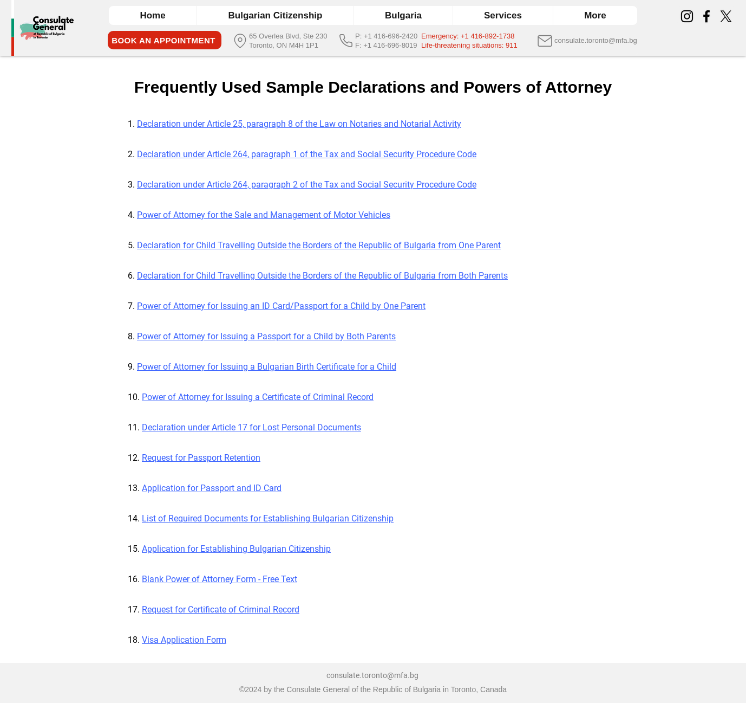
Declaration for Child (177, 245)
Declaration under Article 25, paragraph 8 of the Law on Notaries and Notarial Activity (299, 124)
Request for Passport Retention (201, 458)
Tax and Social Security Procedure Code (400, 184)
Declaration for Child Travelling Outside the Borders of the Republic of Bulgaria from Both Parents (322, 275)
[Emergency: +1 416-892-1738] (476, 36)
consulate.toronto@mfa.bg (372, 675)
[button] (403, 15)
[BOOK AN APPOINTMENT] (164, 40)
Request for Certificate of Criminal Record (220, 609)
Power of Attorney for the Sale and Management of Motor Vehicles (263, 215)
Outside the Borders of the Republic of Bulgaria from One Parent (379, 245)
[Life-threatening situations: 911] (476, 45)
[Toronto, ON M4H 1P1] (290, 45)
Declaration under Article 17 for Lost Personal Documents (251, 427)
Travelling (237, 245)
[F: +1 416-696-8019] (388, 45)
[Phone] (345, 40)
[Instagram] (687, 16)
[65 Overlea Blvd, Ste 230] (290, 36)
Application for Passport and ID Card (212, 488)
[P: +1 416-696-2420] (388, 36)
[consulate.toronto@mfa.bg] (598, 40)
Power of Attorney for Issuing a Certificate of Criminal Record (258, 397)
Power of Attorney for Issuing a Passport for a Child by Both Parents (266, 336)
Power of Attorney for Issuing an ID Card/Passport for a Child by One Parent (281, 306)
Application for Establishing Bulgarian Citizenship (236, 549)
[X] (726, 16)
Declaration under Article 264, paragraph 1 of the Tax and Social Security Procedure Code (306, 154)
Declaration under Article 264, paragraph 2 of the (230, 184)
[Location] (240, 40)
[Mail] (544, 40)
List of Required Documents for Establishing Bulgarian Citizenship (268, 518)
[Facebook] (706, 16)
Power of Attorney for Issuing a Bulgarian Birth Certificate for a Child (266, 367)
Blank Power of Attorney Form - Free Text (219, 579)
